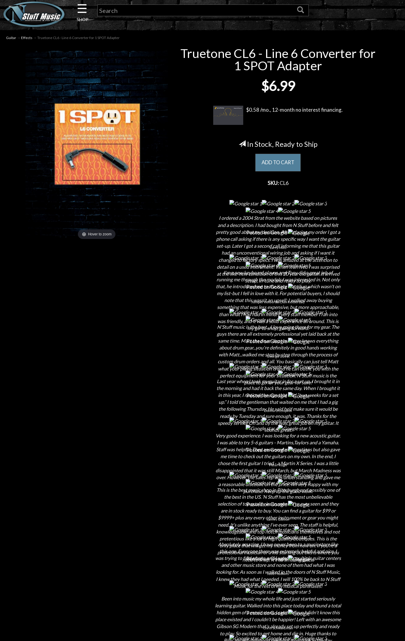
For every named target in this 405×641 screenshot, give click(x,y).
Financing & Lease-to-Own (202, 541)
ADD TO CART (278, 163)
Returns (202, 562)
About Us (85, 541)
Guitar (11, 38)
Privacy (202, 573)
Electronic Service (85, 625)
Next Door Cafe (85, 573)
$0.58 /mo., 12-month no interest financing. (278, 116)
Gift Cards (202, 583)
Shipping (203, 552)
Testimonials (203, 594)
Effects (26, 38)
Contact (85, 552)
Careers (85, 562)
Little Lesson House (85, 583)
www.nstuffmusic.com (325, 583)
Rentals (85, 594)
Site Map (202, 604)
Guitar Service (85, 615)
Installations (85, 604)
